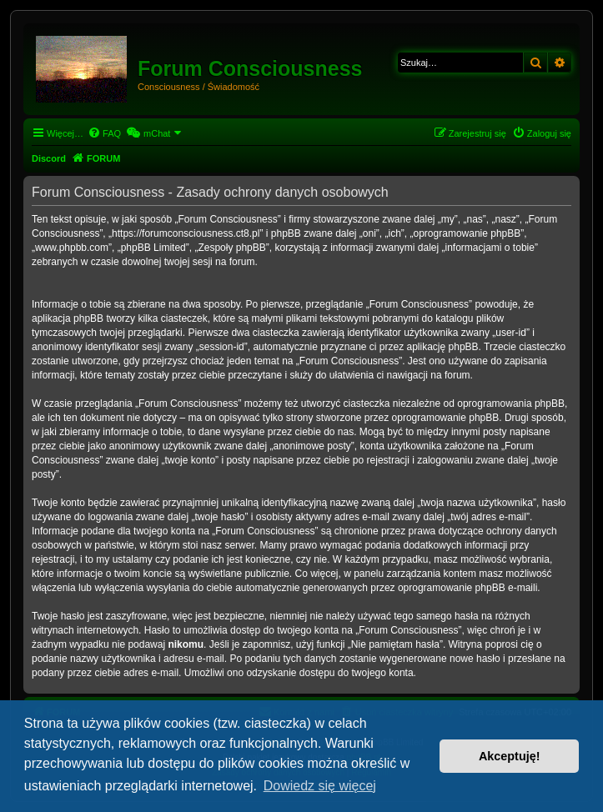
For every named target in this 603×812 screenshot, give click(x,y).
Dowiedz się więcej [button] (320, 786)
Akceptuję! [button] (509, 756)
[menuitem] (104, 133)
